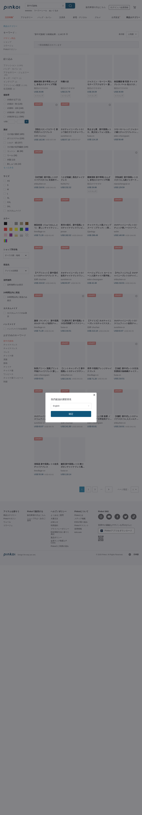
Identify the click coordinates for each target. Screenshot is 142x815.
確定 (71, 414)
